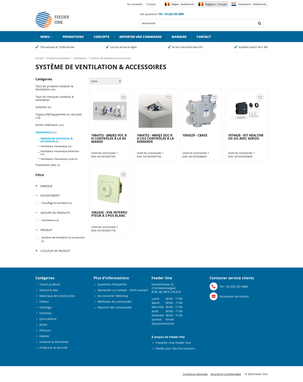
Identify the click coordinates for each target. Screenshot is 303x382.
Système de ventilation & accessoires (56, 140)
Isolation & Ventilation (54, 342)
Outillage (45, 307)
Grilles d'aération (49, 125)
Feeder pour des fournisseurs (175, 348)
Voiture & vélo (48, 290)
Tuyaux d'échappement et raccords (58, 115)
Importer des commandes (115, 307)
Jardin (43, 324)
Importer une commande (140, 37)
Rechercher (259, 23)
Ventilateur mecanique (55, 146)
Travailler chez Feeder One (173, 343)
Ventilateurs (46, 132)
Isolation (43, 107)
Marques (179, 37)
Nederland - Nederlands (248, 4)
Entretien (45, 313)
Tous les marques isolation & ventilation (54, 98)
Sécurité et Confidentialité (225, 374)
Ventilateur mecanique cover (58, 159)
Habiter (44, 336)
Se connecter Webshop (113, 296)
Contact (151, 4)
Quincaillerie (48, 319)
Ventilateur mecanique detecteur (59, 152)
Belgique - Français (212, 4)
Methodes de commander (115, 301)
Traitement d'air (47, 165)
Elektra (44, 301)
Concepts (101, 37)
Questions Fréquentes (112, 284)
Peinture (45, 330)
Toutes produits (49, 284)
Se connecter (134, 4)
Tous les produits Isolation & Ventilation (54, 87)
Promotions (73, 37)
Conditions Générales (195, 374)
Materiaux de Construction (57, 296)
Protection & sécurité (53, 347)
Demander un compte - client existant (123, 290)
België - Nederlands (179, 4)
